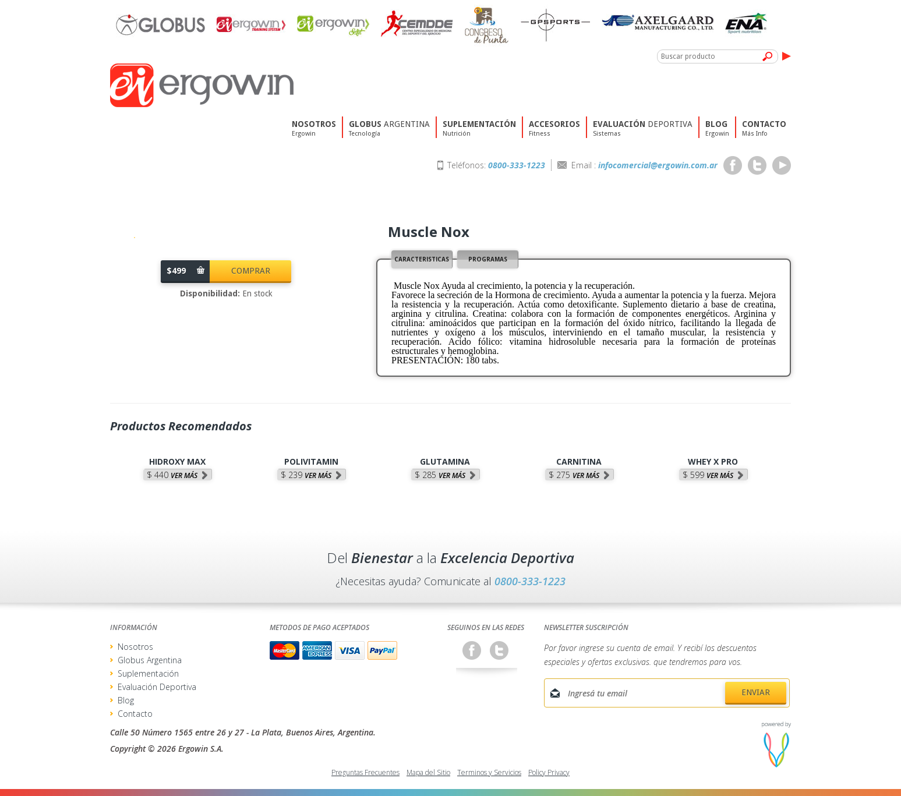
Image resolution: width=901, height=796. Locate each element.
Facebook (732, 165)
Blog (126, 700)
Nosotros (135, 646)
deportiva (642, 136)
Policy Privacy (549, 772)
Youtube (781, 165)
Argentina (389, 136)
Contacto (135, 713)
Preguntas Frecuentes (365, 772)
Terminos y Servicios (489, 772)
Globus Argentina (150, 660)
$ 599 (708, 474)
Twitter (757, 165)
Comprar (250, 270)
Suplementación (148, 673)
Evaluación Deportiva (157, 686)
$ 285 (440, 474)
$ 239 (306, 474)
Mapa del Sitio (428, 772)
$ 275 (574, 474)
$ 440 (172, 474)
